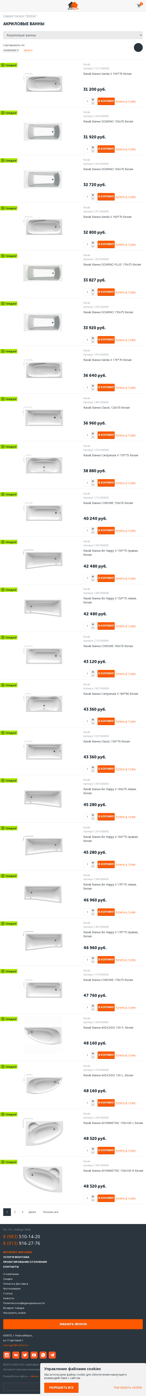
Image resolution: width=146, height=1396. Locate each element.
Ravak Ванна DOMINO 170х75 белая (108, 312)
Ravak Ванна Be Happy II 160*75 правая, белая (110, 839)
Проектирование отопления (25, 1262)
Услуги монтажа (16, 1257)
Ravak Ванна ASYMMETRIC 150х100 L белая (113, 1123)
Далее (32, 1212)
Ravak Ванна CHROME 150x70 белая (108, 503)
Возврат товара (13, 1308)
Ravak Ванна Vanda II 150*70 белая (107, 74)
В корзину (106, 101)
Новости (8, 1298)
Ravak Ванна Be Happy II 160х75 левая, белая (110, 791)
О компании (11, 1274)
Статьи (8, 1293)
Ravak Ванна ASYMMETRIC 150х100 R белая (113, 1170)
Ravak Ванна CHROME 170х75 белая (108, 980)
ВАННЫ (31, 16)
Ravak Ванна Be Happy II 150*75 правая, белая (110, 553)
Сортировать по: (14, 45)
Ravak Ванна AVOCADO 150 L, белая (108, 1075)
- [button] (92, 103)
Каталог (19, 16)
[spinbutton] (87, 101)
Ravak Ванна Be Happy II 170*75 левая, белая (110, 886)
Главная (8, 16)
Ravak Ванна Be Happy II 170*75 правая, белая (110, 934)
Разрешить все (61, 1388)
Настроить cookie (14, 1313)
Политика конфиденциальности (24, 1303)
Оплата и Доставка (15, 1283)
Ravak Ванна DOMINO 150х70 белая (108, 121)
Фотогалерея (11, 1288)
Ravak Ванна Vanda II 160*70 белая (107, 217)
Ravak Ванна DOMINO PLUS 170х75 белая (112, 264)
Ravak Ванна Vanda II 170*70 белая (107, 360)
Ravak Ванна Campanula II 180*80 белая (110, 694)
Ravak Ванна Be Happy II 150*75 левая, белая (110, 600)
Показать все (50, 1212)
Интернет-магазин (17, 1252)
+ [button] (93, 99)
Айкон (35, 1376)
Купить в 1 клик (126, 101)
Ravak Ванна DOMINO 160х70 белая (108, 169)
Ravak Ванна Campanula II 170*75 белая (110, 455)
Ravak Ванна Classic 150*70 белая (106, 741)
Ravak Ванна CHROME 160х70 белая (108, 646)
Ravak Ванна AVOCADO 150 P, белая (108, 1027)
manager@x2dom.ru (15, 1345)
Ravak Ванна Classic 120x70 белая (106, 407)
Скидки (8, 1279)
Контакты (11, 1266)
